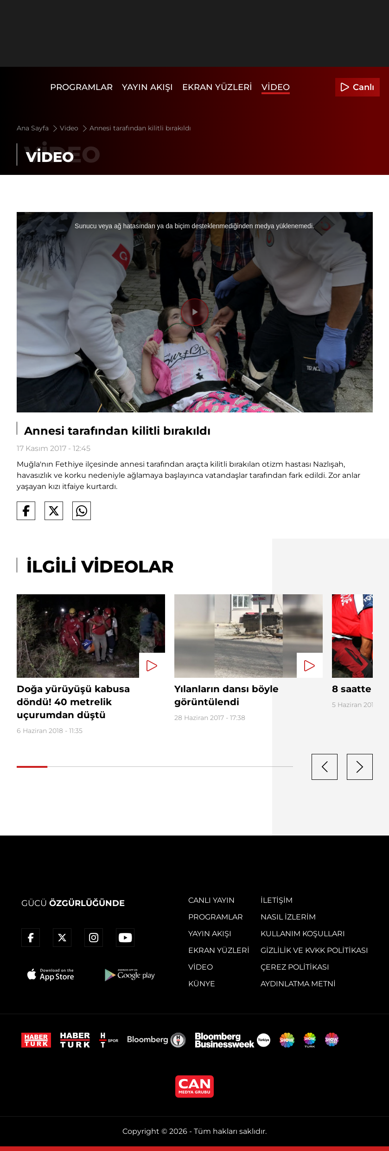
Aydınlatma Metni (298, 983)
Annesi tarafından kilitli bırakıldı (140, 128)
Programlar (81, 87)
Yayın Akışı (147, 87)
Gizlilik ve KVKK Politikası (314, 950)
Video (275, 87)
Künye (201, 983)
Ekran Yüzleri (217, 87)
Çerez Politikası (295, 967)
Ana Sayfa (38, 128)
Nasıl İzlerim (288, 917)
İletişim (277, 900)
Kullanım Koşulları (303, 933)
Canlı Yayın (211, 900)
